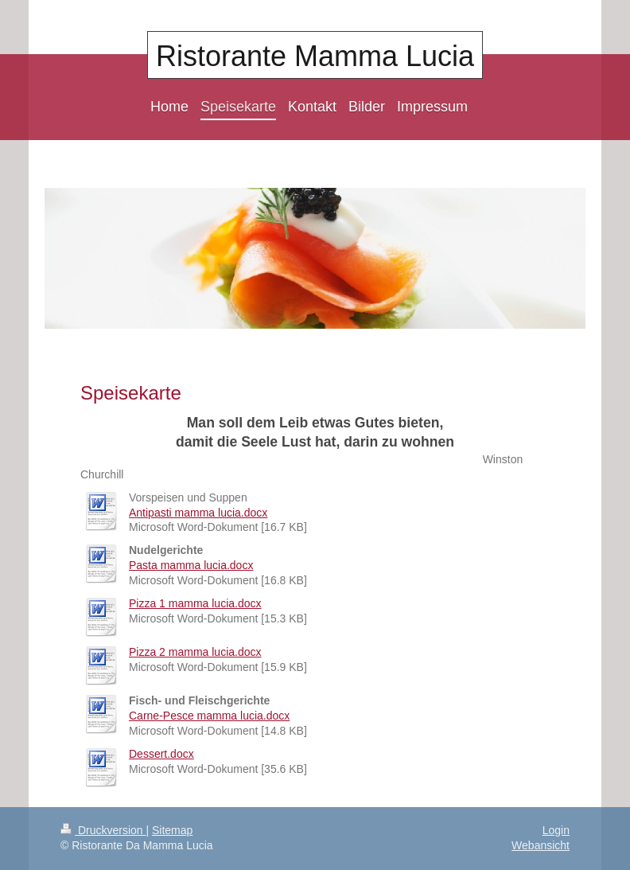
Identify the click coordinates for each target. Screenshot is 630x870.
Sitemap (172, 830)
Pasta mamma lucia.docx (191, 565)
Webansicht (540, 845)
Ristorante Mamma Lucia (315, 56)
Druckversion (103, 830)
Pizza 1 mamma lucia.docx (195, 603)
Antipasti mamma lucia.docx (198, 512)
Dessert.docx (161, 753)
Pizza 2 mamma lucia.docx (195, 652)
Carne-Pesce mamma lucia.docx (209, 715)
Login (556, 830)
